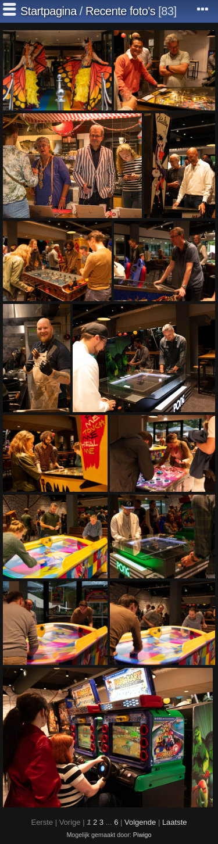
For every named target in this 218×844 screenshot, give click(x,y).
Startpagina (48, 11)
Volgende (140, 822)
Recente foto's (120, 11)
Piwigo (142, 834)
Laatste (174, 822)
